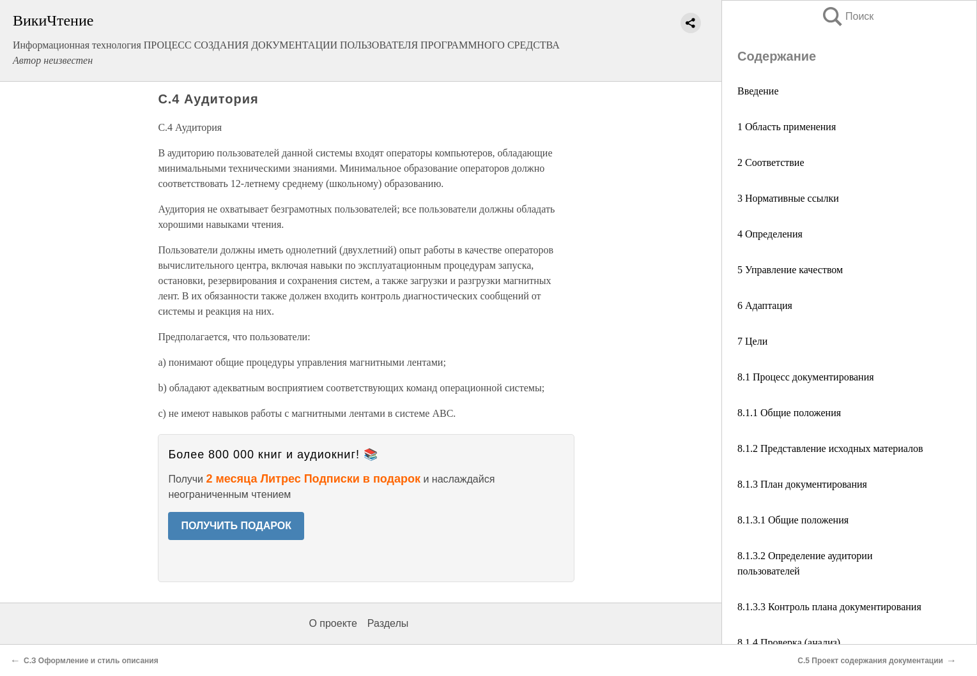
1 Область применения (786, 126)
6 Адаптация (764, 305)
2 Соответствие (770, 162)
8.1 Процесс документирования (805, 377)
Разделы (387, 623)
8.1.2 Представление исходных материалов (830, 448)
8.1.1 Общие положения (789, 412)
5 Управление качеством (790, 269)
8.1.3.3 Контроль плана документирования (829, 606)
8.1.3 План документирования (802, 484)
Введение (758, 91)
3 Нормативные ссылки (788, 198)
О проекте (333, 623)
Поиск (847, 16)
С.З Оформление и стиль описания (91, 660)
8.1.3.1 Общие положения (793, 520)
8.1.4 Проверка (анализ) (788, 642)
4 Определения (770, 234)
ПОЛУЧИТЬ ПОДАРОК (236, 525)
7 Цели (752, 341)
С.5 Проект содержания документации (870, 660)
